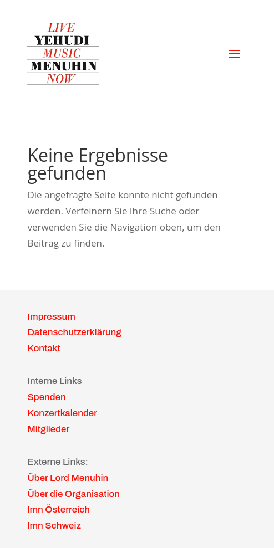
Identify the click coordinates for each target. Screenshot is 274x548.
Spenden (46, 397)
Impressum (51, 316)
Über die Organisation (73, 494)
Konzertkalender (62, 413)
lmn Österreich (58, 509)
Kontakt (43, 348)
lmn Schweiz (54, 525)
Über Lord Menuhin (67, 478)
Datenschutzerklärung (74, 332)
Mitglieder (48, 429)
